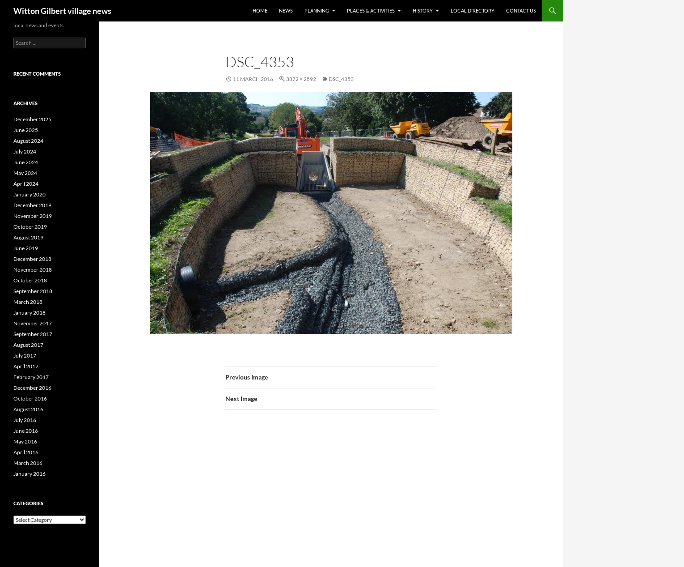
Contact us (521, 10)
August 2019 (28, 237)
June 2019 (25, 248)
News (286, 10)
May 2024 (25, 173)
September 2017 (32, 334)
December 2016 (32, 387)
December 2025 (32, 119)
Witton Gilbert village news (62, 11)
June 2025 (25, 130)
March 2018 (27, 301)
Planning (316, 10)
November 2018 (32, 269)
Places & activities (371, 10)
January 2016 (29, 473)
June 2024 (25, 162)
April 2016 (25, 452)
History (423, 10)
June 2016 (25, 430)
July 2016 (24, 420)
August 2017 (28, 344)
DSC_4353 (341, 79)
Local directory (472, 10)
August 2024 (28, 140)
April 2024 (25, 183)
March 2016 (27, 463)
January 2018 (29, 312)
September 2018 (32, 291)
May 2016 (25, 441)
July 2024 (24, 151)
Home (260, 10)
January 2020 (29, 194)
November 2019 (32, 216)
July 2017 (24, 355)
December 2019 (32, 205)
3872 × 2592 (301, 79)
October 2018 (30, 280)
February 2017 (31, 377)
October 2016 (30, 398)
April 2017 (25, 366)
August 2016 (28, 409)
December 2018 (32, 259)
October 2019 (30, 226)
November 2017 (32, 323)
